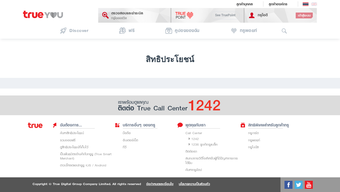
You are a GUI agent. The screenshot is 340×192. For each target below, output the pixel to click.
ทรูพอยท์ (254, 140)
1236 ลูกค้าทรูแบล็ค (204, 144)
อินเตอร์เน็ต (130, 140)
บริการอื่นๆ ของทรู (135, 125)
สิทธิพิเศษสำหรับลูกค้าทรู (264, 125)
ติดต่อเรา (191, 151)
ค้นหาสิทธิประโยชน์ (72, 132)
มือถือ (127, 132)
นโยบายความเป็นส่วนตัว (194, 184)
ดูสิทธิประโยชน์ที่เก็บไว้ (74, 147)
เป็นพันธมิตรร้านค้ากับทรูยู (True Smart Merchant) (86, 156)
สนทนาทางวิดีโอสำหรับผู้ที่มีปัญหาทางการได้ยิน (211, 160)
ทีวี (124, 147)
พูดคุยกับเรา (191, 125)
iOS (88, 165)
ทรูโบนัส (253, 147)
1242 (195, 138)
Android (100, 165)
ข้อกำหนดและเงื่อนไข (159, 184)
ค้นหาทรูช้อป (193, 169)
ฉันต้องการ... (67, 125)
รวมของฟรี (68, 140)
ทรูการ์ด (253, 132)
